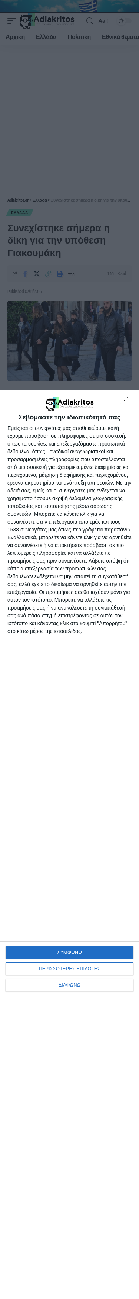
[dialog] (69, 844)
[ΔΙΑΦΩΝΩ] (126, 403)
